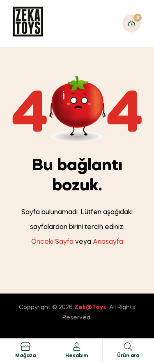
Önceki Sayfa (52, 242)
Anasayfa (108, 242)
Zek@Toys (90, 307)
